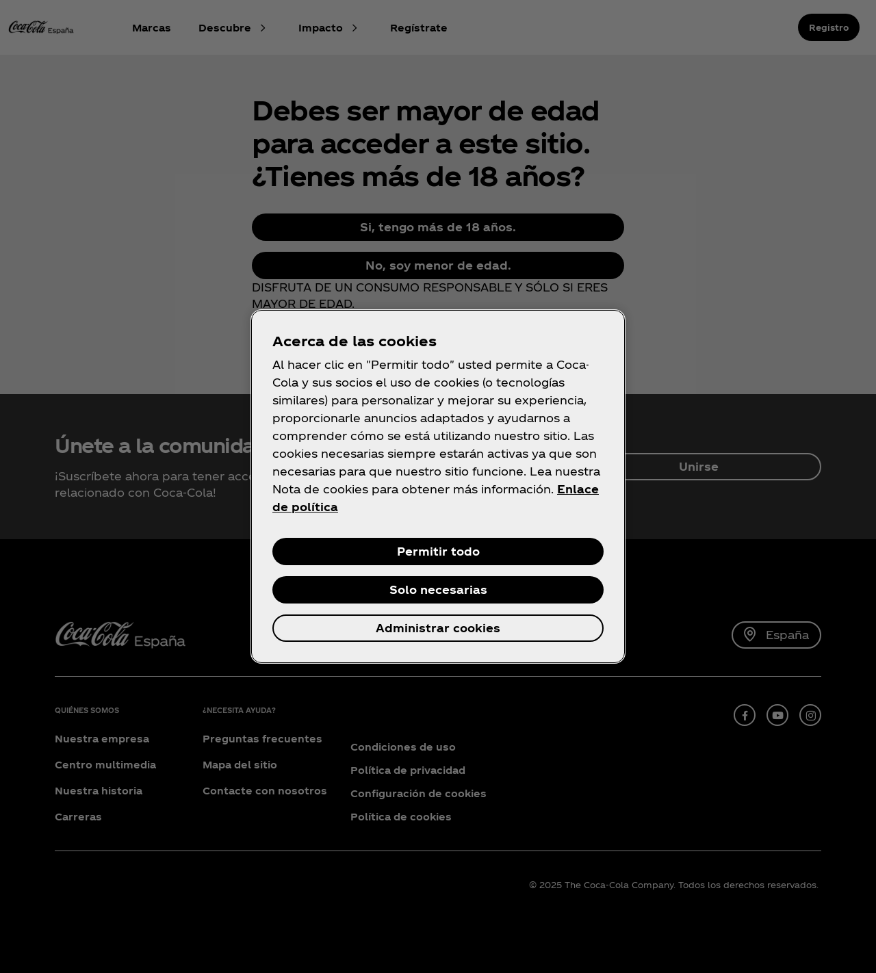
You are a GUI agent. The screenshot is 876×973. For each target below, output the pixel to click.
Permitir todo (438, 551)
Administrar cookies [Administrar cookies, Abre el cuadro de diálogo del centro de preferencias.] (438, 627)
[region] (438, 486)
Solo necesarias (438, 589)
